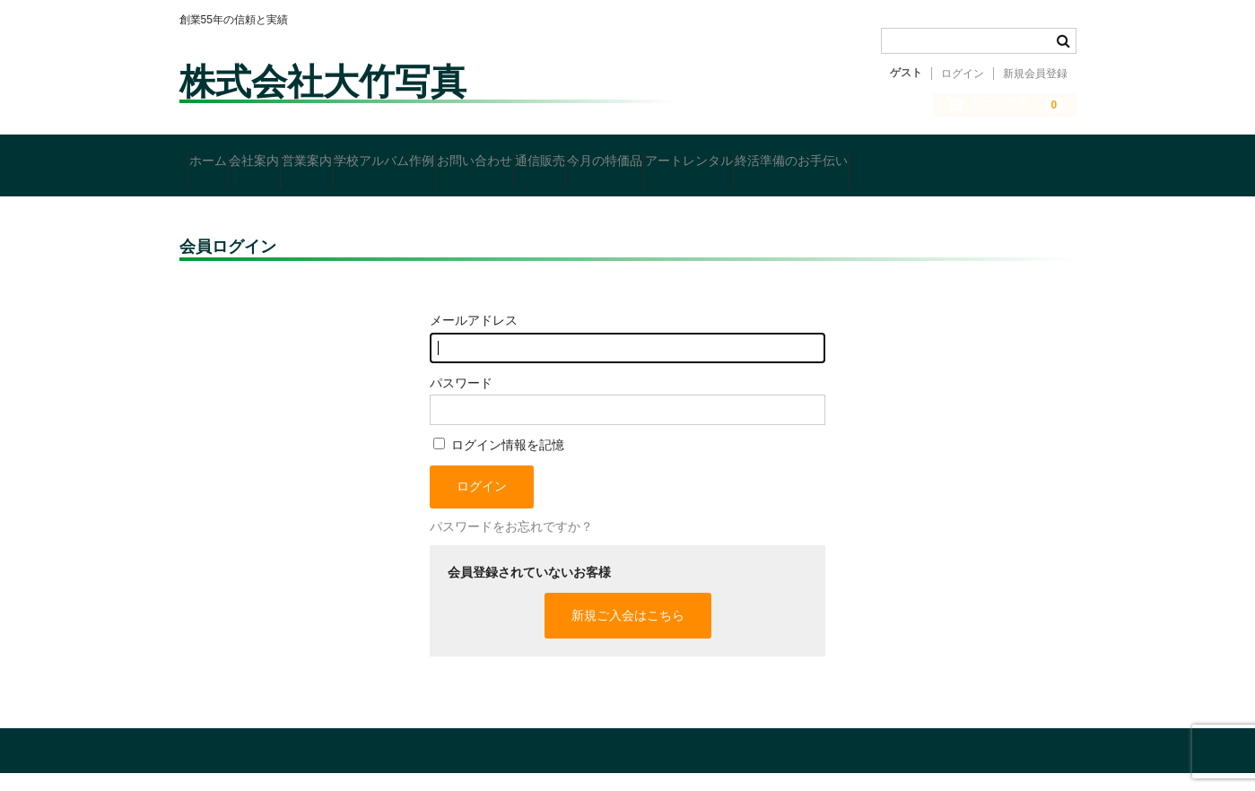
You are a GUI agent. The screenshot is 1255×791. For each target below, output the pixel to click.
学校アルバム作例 (496, 159)
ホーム (216, 159)
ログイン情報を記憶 (498, 463)
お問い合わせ (620, 159)
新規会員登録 (1035, 73)
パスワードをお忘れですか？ (511, 545)
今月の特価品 (820, 159)
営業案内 (384, 159)
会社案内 (297, 159)
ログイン (962, 73)
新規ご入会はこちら (627, 633)
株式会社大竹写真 (322, 81)
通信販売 (720, 159)
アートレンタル (938, 159)
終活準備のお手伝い (252, 196)
